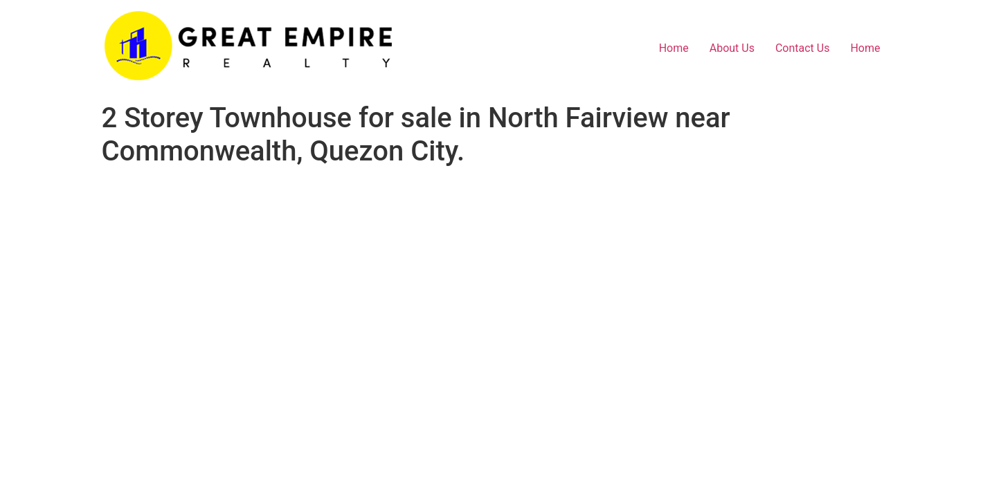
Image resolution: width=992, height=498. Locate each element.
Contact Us (802, 48)
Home (674, 48)
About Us (732, 48)
